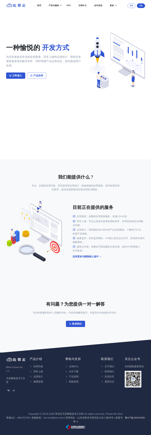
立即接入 (15, 75)
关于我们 (107, 366)
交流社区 (107, 376)
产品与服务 (54, 5)
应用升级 (36, 366)
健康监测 (36, 381)
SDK (69, 5)
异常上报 (36, 371)
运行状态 (98, 5)
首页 (39, 5)
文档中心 (82, 5)
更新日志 (107, 381)
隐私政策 (71, 381)
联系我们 (75, 324)
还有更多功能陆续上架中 (87, 256)
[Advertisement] (75, 112)
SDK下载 (71, 371)
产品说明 (36, 75)
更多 (112, 5)
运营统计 (36, 376)
